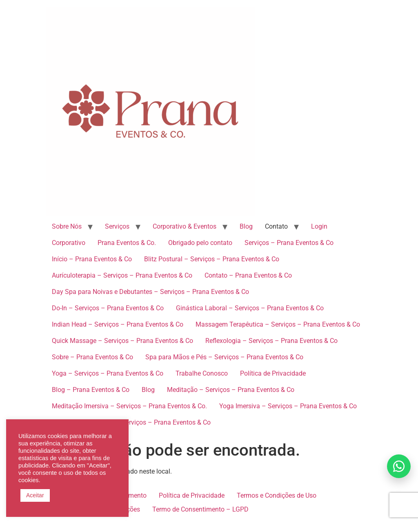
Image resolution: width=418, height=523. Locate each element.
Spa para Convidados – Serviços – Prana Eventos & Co (131, 422)
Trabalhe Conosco (202, 373)
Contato (276, 226)
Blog (246, 226)
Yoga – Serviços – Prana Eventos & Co (107, 373)
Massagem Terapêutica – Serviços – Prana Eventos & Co (278, 324)
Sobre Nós (67, 226)
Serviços (117, 226)
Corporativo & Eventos (184, 226)
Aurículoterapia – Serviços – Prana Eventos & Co (122, 275)
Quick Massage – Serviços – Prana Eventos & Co (122, 341)
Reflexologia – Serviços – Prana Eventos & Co (271, 341)
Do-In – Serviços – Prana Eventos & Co (108, 308)
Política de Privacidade (273, 373)
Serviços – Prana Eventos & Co (289, 243)
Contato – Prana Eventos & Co (248, 275)
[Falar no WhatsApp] (399, 466)
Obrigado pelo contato (200, 243)
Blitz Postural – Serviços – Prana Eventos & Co (211, 259)
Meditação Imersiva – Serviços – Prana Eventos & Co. (129, 406)
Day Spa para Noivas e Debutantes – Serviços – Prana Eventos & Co (150, 292)
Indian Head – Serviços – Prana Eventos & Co (117, 324)
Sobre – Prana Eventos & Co (92, 357)
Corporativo (68, 243)
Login (319, 226)
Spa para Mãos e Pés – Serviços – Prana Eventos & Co (224, 357)
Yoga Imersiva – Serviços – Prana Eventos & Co (288, 406)
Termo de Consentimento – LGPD (200, 509)
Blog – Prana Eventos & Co (90, 390)
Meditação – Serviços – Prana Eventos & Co (230, 390)
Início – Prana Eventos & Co (92, 259)
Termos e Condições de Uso (276, 495)
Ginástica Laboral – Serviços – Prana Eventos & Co (250, 308)
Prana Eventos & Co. (127, 243)
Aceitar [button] (35, 495)
